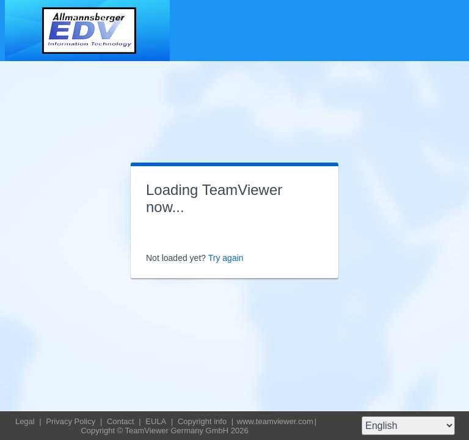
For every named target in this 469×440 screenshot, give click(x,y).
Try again (226, 258)
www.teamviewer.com (275, 421)
